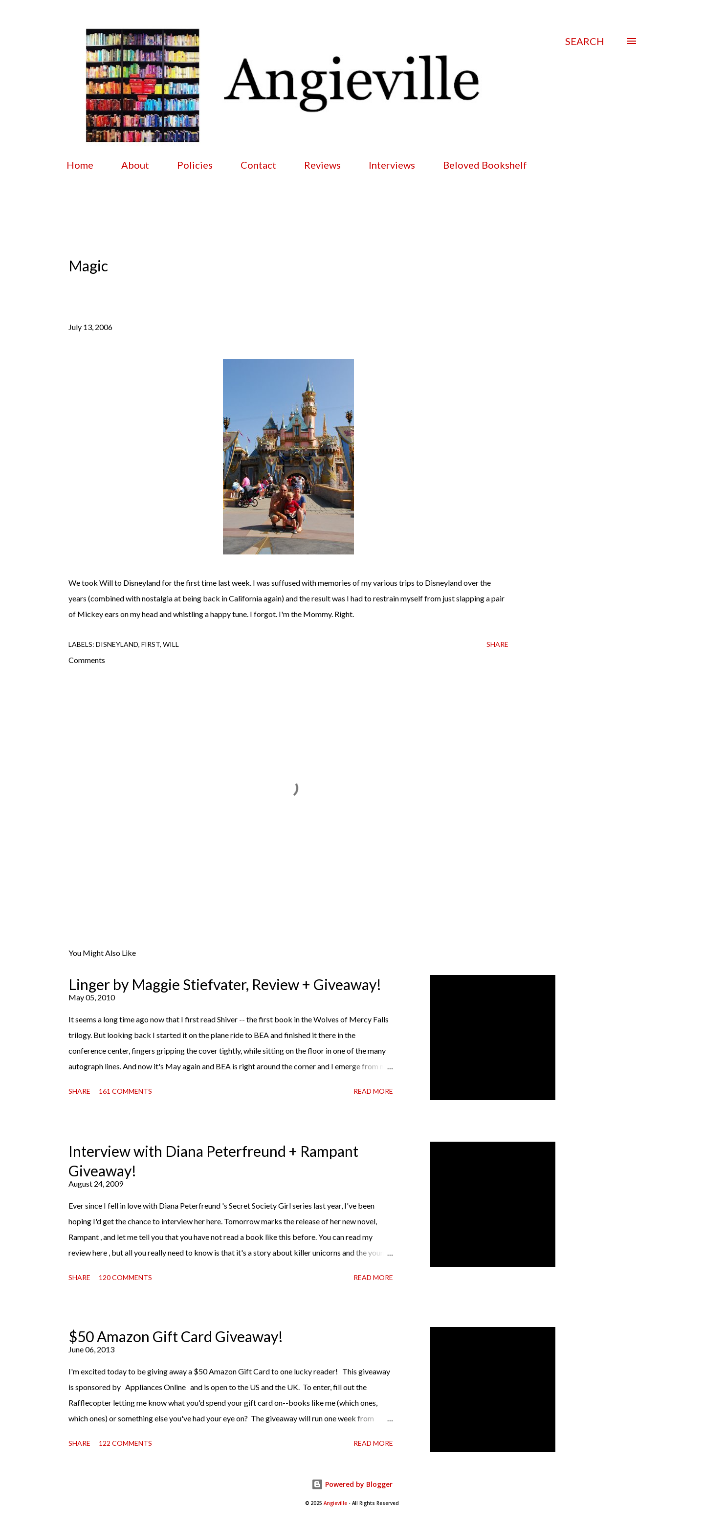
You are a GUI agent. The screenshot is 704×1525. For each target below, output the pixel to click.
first (150, 644)
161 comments (125, 1091)
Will (171, 644)
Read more (373, 1091)
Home (79, 165)
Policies (195, 165)
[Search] (584, 41)
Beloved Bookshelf (485, 165)
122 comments (125, 1443)
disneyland (117, 644)
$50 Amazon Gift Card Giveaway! (175, 1336)
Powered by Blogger (352, 1484)
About (135, 165)
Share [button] (497, 644)
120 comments (125, 1277)
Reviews (322, 165)
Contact (258, 165)
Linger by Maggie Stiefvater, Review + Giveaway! (224, 984)
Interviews (392, 165)
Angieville (335, 1503)
